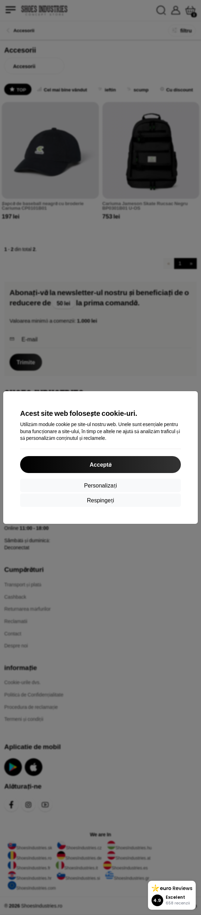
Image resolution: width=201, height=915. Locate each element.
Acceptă (100, 464)
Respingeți (100, 500)
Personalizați (100, 485)
